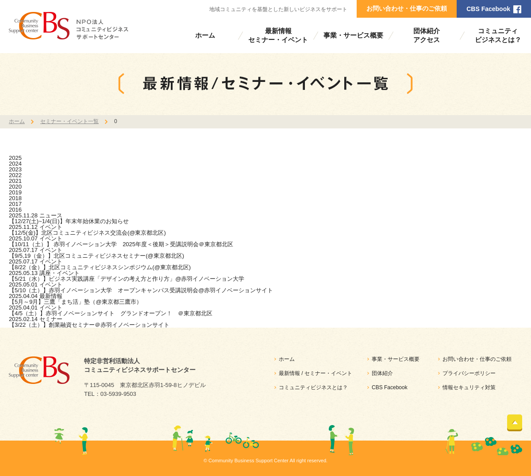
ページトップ (514, 422)
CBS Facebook (488, 8)
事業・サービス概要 (353, 35)
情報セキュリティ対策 (469, 387)
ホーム (205, 35)
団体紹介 (382, 373)
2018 (15, 198)
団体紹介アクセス (426, 35)
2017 (15, 204)
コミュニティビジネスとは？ (498, 35)
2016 (15, 209)
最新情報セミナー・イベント (278, 35)
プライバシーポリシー (469, 373)
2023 (15, 169)
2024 (15, 163)
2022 (15, 175)
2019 (15, 192)
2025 (15, 158)
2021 (15, 181)
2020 (15, 186)
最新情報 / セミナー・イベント (315, 373)
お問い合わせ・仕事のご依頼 (406, 8)
